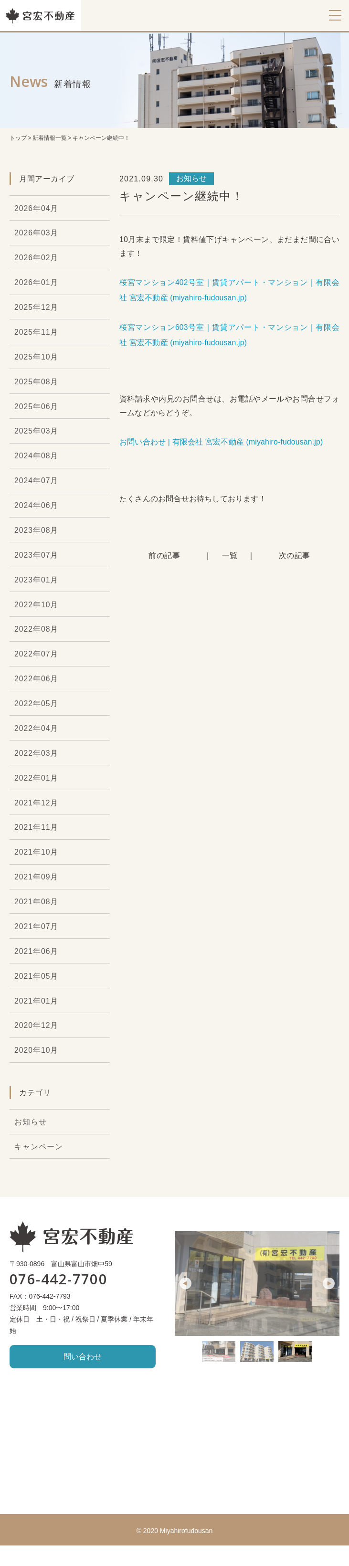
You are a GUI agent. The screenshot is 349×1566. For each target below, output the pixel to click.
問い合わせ (82, 1377)
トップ (18, 138)
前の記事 (164, 556)
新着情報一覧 (49, 138)
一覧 (229, 555)
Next (329, 1303)
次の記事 (295, 556)
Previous (185, 1303)
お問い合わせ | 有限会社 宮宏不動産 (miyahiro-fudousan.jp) (222, 442)
